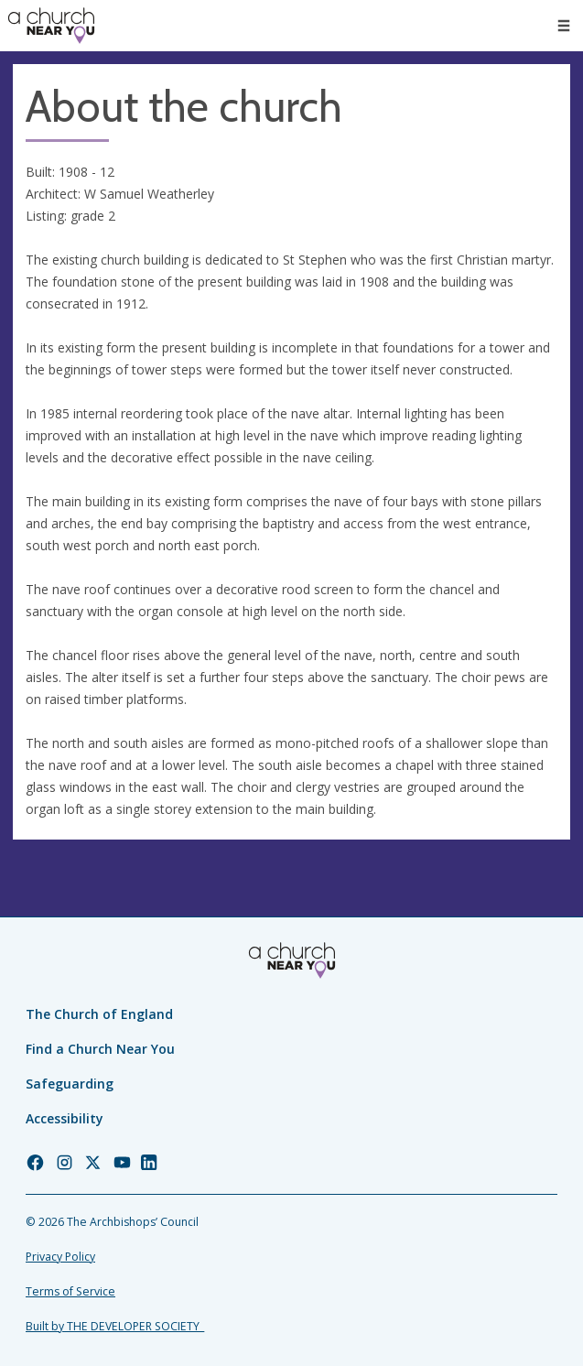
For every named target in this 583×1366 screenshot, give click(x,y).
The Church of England (99, 1014)
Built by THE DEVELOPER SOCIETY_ (115, 1326)
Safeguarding (69, 1083)
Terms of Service (70, 1291)
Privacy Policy (60, 1256)
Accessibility (64, 1118)
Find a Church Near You (100, 1048)
